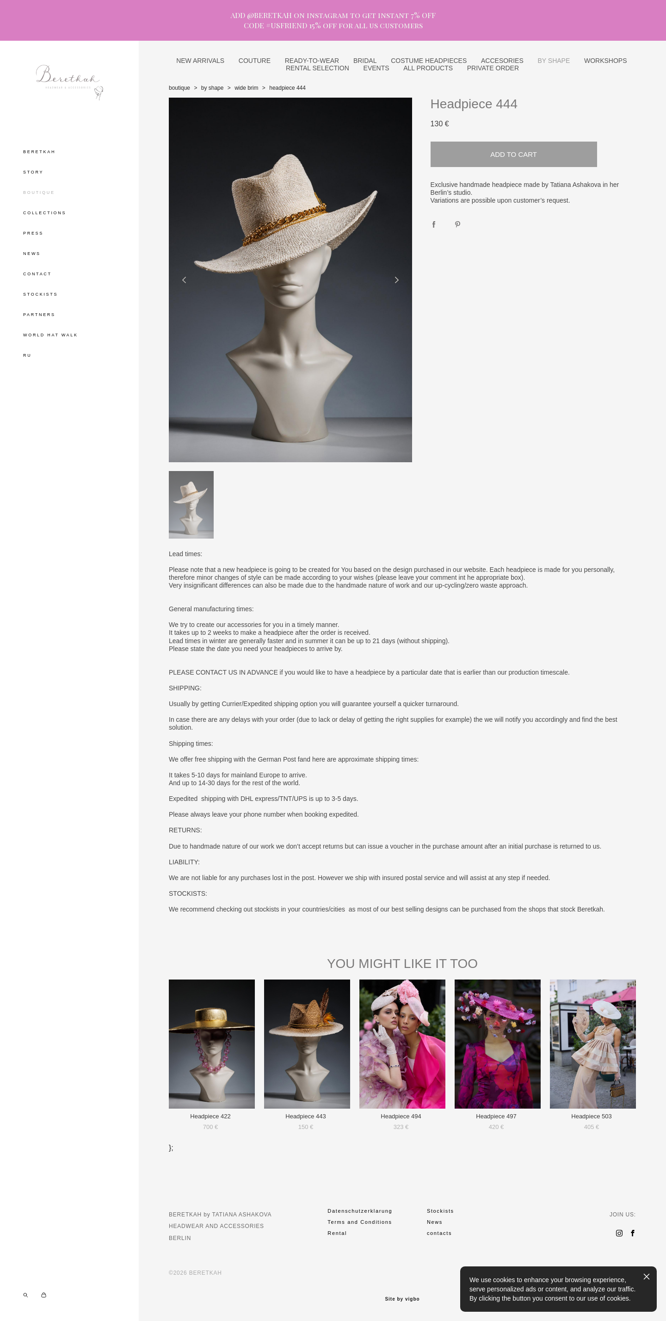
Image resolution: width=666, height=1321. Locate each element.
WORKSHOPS (605, 60)
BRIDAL (365, 60)
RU (27, 355)
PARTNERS (39, 314)
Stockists (440, 1211)
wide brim (246, 88)
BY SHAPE (553, 60)
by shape (212, 88)
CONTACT (37, 274)
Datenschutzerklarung (359, 1211)
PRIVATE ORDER (493, 68)
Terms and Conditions (359, 1222)
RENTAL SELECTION (317, 68)
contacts (439, 1233)
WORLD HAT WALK (50, 335)
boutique (179, 88)
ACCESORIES (502, 60)
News (435, 1222)
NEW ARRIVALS (200, 60)
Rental (337, 1233)
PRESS (33, 233)
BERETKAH (39, 151)
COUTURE (255, 60)
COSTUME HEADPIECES (429, 60)
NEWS (32, 253)
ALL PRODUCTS (428, 68)
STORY (33, 172)
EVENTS (376, 68)
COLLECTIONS (44, 213)
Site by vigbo (402, 1299)
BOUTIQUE (39, 192)
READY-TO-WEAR (312, 60)
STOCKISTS (40, 294)
